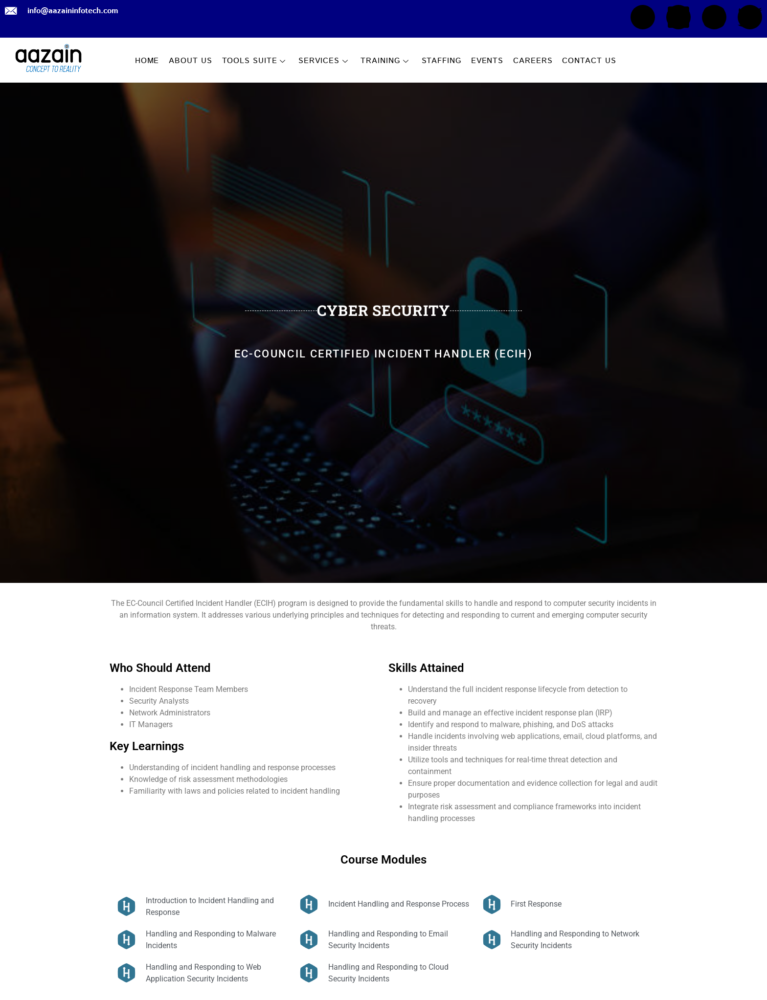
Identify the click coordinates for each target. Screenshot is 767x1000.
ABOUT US (190, 61)
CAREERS (532, 61)
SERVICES (323, 61)
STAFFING (441, 61)
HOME (147, 61)
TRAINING (384, 61)
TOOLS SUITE (254, 61)
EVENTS (487, 61)
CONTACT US (589, 61)
